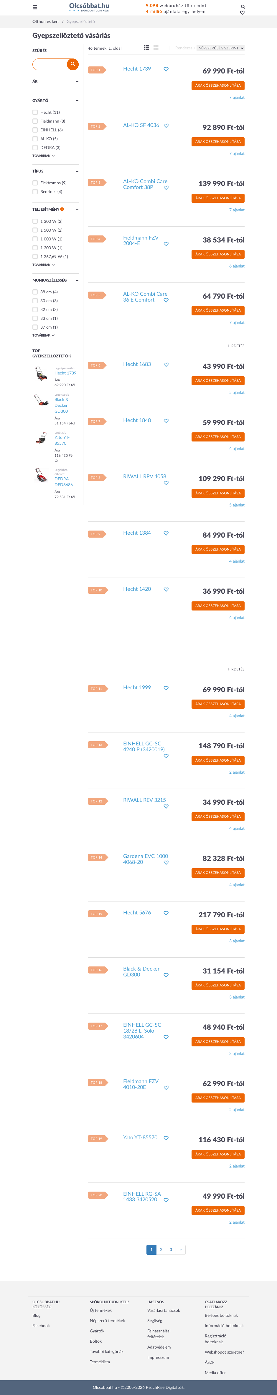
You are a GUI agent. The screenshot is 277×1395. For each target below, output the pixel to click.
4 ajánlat (237, 449)
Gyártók (97, 1331)
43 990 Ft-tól (224, 366)
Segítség (154, 1321)
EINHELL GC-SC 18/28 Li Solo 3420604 (142, 1031)
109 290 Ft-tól (222, 479)
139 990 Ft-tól (222, 184)
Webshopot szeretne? (224, 1352)
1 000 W (48, 239)
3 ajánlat (237, 941)
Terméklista (100, 1362)
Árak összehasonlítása (218, 85)
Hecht (46, 113)
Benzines (48, 192)
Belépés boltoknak (221, 1316)
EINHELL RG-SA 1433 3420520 (142, 1197)
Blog (36, 1316)
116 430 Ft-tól (222, 1140)
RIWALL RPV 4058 (144, 476)
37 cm (46, 327)
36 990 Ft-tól (224, 591)
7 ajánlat (237, 98)
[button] (241, 13)
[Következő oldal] (181, 1250)
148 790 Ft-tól (222, 746)
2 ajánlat (237, 772)
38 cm (46, 292)
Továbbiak (43, 156)
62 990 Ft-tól (224, 1084)
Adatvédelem (159, 1347)
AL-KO (46, 139)
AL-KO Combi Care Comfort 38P (145, 184)
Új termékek (101, 1311)
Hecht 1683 (137, 364)
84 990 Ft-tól (224, 535)
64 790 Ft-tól (224, 296)
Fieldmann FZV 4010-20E (140, 1084)
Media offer (215, 1373)
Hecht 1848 (137, 420)
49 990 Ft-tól (224, 1196)
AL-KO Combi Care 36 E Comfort (145, 297)
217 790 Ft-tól (222, 915)
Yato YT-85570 (140, 1137)
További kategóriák (106, 1352)
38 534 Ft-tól (224, 240)
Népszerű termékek (107, 1321)
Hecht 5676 (137, 913)
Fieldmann (49, 121)
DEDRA (47, 148)
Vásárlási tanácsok (163, 1311)
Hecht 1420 (137, 589)
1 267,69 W (51, 257)
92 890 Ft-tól (224, 127)
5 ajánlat (237, 393)
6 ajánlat (237, 266)
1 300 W (48, 222)
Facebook (41, 1326)
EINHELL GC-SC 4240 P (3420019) (144, 746)
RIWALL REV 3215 (144, 800)
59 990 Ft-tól (224, 422)
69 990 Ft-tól (224, 71)
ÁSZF (210, 1363)
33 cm (46, 319)
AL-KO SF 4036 (141, 125)
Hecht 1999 (137, 687)
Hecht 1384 (137, 533)
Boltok (96, 1341)
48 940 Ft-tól (224, 1027)
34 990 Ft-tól (224, 802)
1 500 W (48, 230)
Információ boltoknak (224, 1326)
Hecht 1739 (137, 69)
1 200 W (48, 248)
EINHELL (48, 130)
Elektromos (50, 183)
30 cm (46, 301)
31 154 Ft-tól (224, 971)
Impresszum (158, 1358)
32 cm (46, 310)
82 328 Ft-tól (224, 858)
